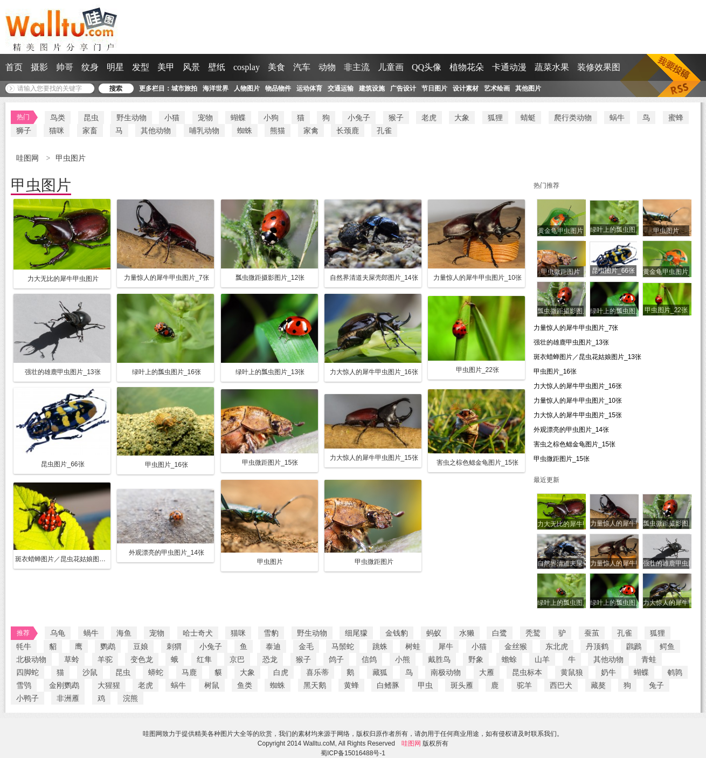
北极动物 (31, 659)
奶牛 (608, 672)
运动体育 (309, 88)
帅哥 (64, 67)
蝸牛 (91, 633)
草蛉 (71, 659)
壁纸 (216, 67)
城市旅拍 (184, 88)
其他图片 (528, 88)
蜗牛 (617, 117)
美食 (276, 67)
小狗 (271, 117)
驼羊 (524, 685)
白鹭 (499, 633)
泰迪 (273, 646)
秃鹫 (533, 633)
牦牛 (23, 646)
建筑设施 (372, 88)
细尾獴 (356, 633)
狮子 (23, 130)
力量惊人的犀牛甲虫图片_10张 (578, 400)
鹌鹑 (674, 672)
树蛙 (412, 646)
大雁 (486, 672)
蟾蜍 (509, 659)
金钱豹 (396, 633)
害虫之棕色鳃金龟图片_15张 (574, 444)
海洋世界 (216, 88)
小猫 (171, 117)
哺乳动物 (204, 130)
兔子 (656, 685)
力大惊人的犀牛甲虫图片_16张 (578, 386)
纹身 (90, 67)
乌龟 (57, 633)
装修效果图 (598, 67)
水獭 (466, 633)
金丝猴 (515, 646)
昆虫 (91, 117)
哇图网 (28, 158)
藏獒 (598, 685)
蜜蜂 (675, 117)
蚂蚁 (433, 633)
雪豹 (271, 633)
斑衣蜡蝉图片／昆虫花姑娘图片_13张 (587, 357)
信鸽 (369, 659)
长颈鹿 (347, 130)
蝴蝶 (238, 117)
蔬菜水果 (552, 67)
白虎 (280, 672)
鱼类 (244, 685)
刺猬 (174, 646)
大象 (461, 117)
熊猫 (277, 130)
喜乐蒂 (317, 672)
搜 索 (116, 88)
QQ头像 (426, 67)
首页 (14, 67)
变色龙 (141, 659)
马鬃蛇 (342, 646)
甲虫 (425, 685)
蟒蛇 (155, 672)
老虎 (429, 117)
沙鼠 (90, 672)
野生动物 (131, 117)
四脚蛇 (27, 672)
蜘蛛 (244, 130)
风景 (191, 67)
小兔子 (359, 117)
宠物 (205, 117)
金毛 (306, 646)
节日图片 (434, 88)
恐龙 (270, 659)
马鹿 (189, 672)
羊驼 (105, 659)
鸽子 (336, 659)
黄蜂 (351, 685)
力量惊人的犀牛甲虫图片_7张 (576, 328)
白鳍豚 (388, 685)
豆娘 (140, 646)
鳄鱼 (667, 646)
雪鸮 (23, 685)
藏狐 (379, 672)
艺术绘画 (497, 88)
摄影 (39, 67)
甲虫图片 (71, 158)
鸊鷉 (633, 646)
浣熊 (130, 698)
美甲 (166, 67)
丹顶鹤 (597, 646)
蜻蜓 (528, 117)
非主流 (357, 67)
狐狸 (495, 117)
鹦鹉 (107, 646)
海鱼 (123, 633)
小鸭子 (27, 698)
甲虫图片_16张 (555, 371)
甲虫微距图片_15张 (562, 459)
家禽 (311, 130)
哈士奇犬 (198, 633)
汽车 (301, 67)
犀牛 (445, 646)
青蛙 (648, 659)
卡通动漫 (509, 67)
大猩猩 (109, 685)
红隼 (204, 659)
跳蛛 (379, 646)
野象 (475, 659)
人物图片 (247, 88)
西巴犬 (561, 685)
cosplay (246, 67)
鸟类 (57, 117)
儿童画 (391, 67)
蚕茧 (591, 633)
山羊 (542, 659)
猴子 (396, 117)
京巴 (237, 659)
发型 (140, 67)
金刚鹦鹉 (64, 685)
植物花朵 (466, 67)
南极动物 (446, 672)
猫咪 (56, 130)
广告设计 (403, 88)
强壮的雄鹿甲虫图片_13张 (571, 342)
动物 (327, 67)
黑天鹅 (314, 685)
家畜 (90, 130)
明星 (115, 67)
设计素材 (466, 88)
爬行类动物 (573, 117)
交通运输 (341, 88)
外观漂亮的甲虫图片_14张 (571, 429)
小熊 (402, 659)
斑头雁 (462, 685)
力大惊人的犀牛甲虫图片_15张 (578, 415)
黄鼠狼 (571, 672)
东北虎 (556, 646)
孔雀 (384, 130)
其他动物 (156, 130)
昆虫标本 (527, 672)
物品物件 (278, 88)
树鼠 (211, 685)
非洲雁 (68, 698)
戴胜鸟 (439, 659)
